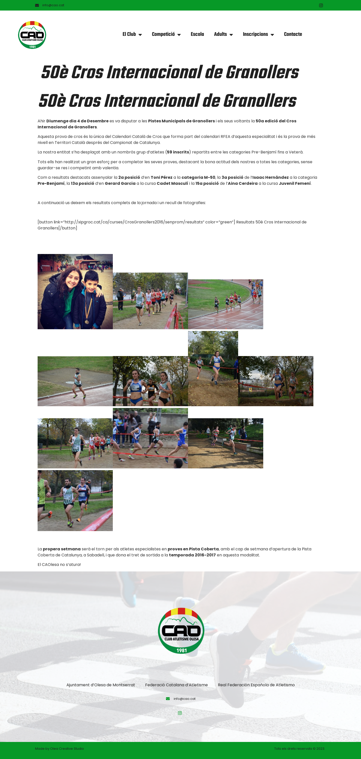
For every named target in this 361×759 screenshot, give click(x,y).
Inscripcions (258, 34)
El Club (132, 34)
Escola (197, 34)
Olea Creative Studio (67, 748)
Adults (223, 34)
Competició (166, 34)
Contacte (293, 34)
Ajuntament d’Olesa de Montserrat (100, 685)
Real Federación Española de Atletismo (256, 685)
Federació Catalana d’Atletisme (176, 685)
